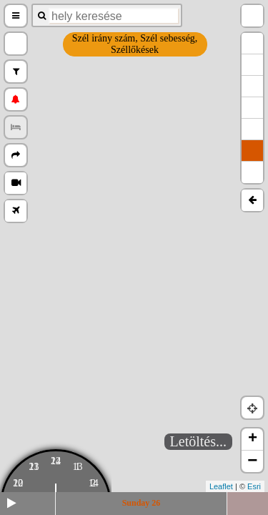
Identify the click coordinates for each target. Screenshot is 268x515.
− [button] (252, 461)
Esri (254, 486)
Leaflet (221, 486)
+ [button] (252, 439)
